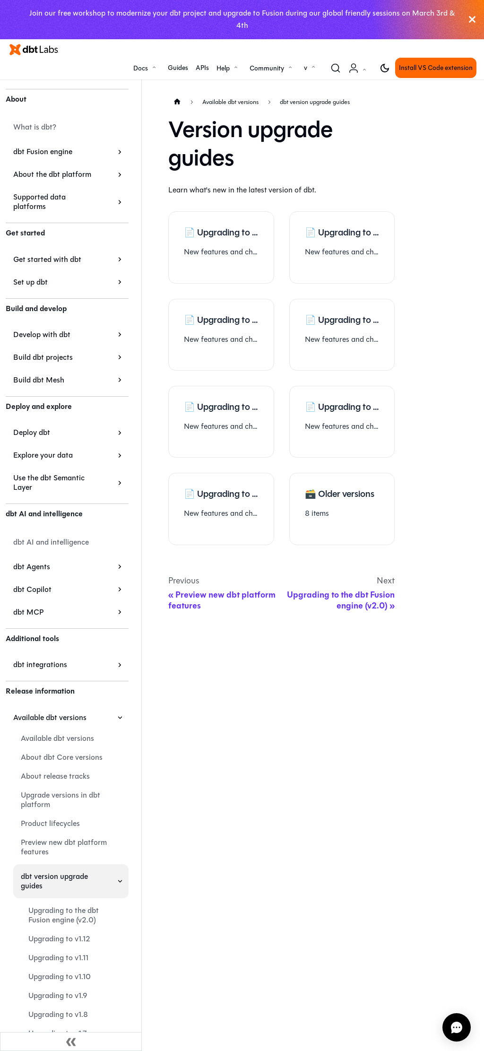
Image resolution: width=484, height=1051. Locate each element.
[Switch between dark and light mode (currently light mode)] (384, 68)
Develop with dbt (41, 334)
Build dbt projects (43, 357)
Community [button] (267, 68)
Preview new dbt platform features (64, 847)
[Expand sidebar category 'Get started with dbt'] (120, 259)
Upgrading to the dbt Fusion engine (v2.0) (63, 915)
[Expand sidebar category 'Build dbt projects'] (120, 357)
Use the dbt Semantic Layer (49, 482)
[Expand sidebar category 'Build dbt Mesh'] (120, 380)
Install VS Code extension (436, 68)
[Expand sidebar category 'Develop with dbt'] (120, 334)
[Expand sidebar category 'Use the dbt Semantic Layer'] (120, 483)
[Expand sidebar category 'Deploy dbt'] (120, 432)
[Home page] (177, 102)
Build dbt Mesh (38, 379)
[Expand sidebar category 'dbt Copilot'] (120, 589)
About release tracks (55, 776)
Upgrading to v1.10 (59, 976)
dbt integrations (40, 664)
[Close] (472, 19)
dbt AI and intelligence (51, 542)
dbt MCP (28, 612)
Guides (178, 68)
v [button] (305, 68)
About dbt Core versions (62, 757)
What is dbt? (34, 127)
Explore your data (43, 455)
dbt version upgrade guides (54, 881)
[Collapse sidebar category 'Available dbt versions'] (120, 717)
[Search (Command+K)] (335, 68)
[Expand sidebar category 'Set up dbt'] (120, 282)
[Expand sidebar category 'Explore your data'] (120, 455)
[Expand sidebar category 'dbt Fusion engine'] (120, 151)
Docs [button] (140, 68)
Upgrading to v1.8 (58, 1014)
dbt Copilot (32, 589)
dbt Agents (31, 566)
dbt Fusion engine (42, 151)
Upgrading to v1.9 (57, 995)
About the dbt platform (52, 174)
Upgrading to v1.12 (59, 938)
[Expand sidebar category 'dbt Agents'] (120, 566)
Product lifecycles (50, 823)
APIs (202, 68)
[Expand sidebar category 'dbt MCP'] (120, 612)
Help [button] (223, 68)
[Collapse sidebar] (71, 1041)
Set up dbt (30, 282)
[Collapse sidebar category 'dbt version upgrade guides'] (120, 881)
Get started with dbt (47, 259)
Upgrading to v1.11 (58, 957)
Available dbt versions (49, 717)
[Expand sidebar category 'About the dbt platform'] (120, 174)
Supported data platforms (39, 201)
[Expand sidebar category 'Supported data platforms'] (120, 202)
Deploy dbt (31, 432)
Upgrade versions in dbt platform (60, 800)
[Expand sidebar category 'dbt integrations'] (120, 664)
